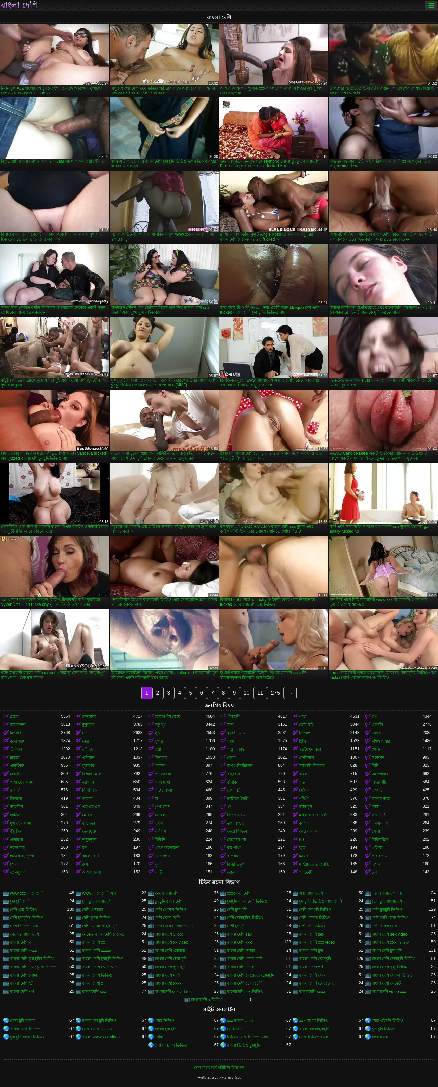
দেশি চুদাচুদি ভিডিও (387, 909)
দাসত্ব (159, 823)
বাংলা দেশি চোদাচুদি (315, 958)
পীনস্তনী (233, 716)
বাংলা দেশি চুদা (311, 950)
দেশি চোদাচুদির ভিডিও (245, 917)
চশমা (375, 806)
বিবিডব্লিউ (380, 839)
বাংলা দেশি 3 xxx (169, 934)
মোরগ (87, 815)
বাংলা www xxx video (101, 1037)
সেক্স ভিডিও (165, 1020)
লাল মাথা (162, 782)
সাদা (230, 724)
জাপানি (88, 782)
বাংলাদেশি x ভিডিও (207, 999)
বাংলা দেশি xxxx (23, 950)
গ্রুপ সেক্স (162, 806)
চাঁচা (85, 733)
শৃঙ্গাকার (88, 765)
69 (301, 839)
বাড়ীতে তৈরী (237, 798)
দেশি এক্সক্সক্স (92, 909)
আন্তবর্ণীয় (379, 782)
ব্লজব (14, 716)
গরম (230, 741)
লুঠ (157, 733)
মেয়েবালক (308, 831)
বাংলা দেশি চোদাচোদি (99, 967)
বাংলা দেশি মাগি (168, 975)
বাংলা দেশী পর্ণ (22, 991)
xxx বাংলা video (240, 1020)
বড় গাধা (234, 847)
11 (260, 693)
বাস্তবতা (88, 823)
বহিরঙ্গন (233, 774)
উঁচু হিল (16, 831)
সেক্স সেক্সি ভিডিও (97, 1029)
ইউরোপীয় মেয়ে (167, 716)
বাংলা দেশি (19, 5)
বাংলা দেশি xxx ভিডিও (390, 942)
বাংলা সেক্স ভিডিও (25, 1029)
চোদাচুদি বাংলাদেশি (387, 901)
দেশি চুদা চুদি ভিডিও (315, 909)
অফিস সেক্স (91, 872)
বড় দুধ (160, 724)
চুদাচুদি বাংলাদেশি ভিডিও (247, 901)
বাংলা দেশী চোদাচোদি (316, 983)
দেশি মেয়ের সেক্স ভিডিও (175, 926)
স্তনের (304, 856)
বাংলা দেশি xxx (239, 942)
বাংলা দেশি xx (93, 942)
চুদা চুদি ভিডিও (384, 1029)
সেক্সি (159, 1037)
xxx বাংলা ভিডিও (313, 1020)
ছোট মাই (306, 724)
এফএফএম (91, 806)
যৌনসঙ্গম (162, 856)
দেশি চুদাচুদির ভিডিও (26, 917)
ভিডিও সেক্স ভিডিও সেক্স (247, 1037)
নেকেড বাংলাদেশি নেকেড (103, 934)
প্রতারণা (16, 839)
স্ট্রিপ (302, 741)
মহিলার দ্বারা (381, 741)
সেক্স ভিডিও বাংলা (314, 1037)
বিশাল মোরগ (92, 774)
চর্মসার (304, 790)
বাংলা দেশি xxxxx (96, 950)
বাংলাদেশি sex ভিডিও (245, 991)
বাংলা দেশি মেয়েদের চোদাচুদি (250, 975)
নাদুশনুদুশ (89, 839)
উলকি (232, 782)
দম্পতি (377, 790)
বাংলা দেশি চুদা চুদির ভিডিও (32, 958)
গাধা (302, 716)
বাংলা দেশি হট (21, 983)
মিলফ (376, 733)
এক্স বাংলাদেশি (311, 893)
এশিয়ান (88, 757)
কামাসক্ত (17, 741)
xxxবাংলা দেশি (238, 893)
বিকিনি (160, 839)
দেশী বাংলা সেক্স (385, 926)
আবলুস (305, 806)
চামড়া (15, 757)
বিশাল (377, 864)
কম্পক (304, 823)
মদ (84, 847)
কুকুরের (88, 724)
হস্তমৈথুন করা (310, 749)
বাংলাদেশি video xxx (389, 991)
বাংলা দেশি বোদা (23, 975)
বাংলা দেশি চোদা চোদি (244, 958)
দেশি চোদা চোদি (167, 917)
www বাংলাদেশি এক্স (99, 893)
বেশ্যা (231, 757)
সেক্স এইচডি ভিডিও (388, 1020)
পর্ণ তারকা (163, 774)
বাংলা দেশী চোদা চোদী (244, 983)
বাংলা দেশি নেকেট (242, 967)
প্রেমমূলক (17, 872)
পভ (302, 782)
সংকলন (378, 757)
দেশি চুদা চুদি (237, 909)
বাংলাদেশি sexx (312, 991)
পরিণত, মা (380, 856)
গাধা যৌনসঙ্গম (22, 782)
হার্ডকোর (89, 716)
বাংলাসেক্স (380, 1037)
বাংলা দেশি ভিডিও (97, 975)
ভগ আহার (235, 823)
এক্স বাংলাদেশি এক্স (387, 893)
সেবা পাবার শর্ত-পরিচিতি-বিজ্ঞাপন (219, 1067)
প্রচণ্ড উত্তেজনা (167, 847)
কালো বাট (90, 856)
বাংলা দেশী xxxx (168, 983)
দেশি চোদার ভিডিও (314, 917)
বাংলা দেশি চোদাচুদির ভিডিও (33, 967)
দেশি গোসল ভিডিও (171, 909)
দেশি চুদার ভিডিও (96, 917)
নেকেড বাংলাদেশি (24, 934)
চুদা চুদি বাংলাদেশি (96, 901)
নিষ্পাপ (305, 733)
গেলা (376, 831)
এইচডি (377, 724)
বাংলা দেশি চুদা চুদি (387, 950)
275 (275, 693)
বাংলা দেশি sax (239, 934)
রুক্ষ (85, 864)
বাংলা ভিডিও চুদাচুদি (243, 1045)
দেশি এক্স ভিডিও (23, 909)
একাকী (15, 774)
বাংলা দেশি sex (311, 934)
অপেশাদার (380, 774)
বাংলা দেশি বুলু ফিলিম (390, 967)
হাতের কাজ (381, 798)
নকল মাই (17, 847)
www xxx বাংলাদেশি (27, 893)
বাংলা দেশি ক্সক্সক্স (241, 950)
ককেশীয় (16, 806)
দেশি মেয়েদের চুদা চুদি (99, 926)
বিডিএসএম (236, 815)
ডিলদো (16, 798)
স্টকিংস (16, 749)
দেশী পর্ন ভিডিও (312, 926)
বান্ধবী (15, 790)
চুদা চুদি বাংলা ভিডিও (27, 1037)
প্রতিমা (377, 847)
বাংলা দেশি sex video (390, 934)
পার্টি (158, 872)
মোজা (232, 872)
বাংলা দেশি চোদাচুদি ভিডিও (394, 958)
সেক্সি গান (235, 1029)
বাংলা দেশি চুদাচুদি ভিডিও (103, 958)
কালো (304, 774)
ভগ (374, 716)
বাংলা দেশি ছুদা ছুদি (170, 967)
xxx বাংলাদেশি (166, 893)
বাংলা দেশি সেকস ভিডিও (392, 975)
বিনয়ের (161, 757)
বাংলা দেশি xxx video (317, 942)
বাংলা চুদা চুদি (166, 1029)
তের (85, 741)
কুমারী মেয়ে (236, 733)
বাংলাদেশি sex (94, 991)
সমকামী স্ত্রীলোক (312, 765)
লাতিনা (16, 815)
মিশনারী (16, 733)
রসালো (161, 815)
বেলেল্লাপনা (236, 839)
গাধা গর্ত (379, 815)
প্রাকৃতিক (17, 765)
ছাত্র (302, 847)
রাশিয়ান (233, 856)
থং (229, 806)
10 (247, 693)
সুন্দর (159, 741)
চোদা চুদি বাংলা (22, 1020)
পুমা (158, 864)
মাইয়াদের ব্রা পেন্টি (314, 864)
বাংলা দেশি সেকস (313, 975)
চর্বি (374, 872)
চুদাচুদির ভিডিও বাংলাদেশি (320, 901)
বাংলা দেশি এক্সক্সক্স (170, 950)
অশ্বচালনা (17, 724)
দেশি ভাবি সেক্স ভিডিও (390, 917)
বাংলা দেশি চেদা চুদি (170, 958)
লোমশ (160, 765)
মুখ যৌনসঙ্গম (20, 823)
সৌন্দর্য (87, 749)
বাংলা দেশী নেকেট (386, 983)
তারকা (87, 798)
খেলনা (377, 749)
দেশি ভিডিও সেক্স (24, 926)
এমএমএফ (380, 823)
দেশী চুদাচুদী (236, 926)
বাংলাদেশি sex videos (173, 991)
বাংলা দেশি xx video (172, 942)
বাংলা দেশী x (92, 983)
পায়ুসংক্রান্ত (236, 749)
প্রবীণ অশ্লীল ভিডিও (171, 1045)
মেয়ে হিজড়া (237, 831)
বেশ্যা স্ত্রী (233, 790)
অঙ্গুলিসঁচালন (240, 765)
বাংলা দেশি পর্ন (311, 967)
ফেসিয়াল (306, 757)
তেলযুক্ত (89, 831)
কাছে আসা (163, 790)
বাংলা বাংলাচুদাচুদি (314, 1029)
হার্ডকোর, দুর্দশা (22, 856)
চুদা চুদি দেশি (20, 901)
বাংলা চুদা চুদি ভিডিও (99, 1020)
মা (156, 798)
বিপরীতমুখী (236, 864)
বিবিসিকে (89, 790)
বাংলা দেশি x (20, 942)
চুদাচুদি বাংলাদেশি (168, 901)
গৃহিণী (303, 798)
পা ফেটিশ (306, 872)
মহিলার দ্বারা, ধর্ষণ (313, 815)
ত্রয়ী (158, 749)
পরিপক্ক (161, 831)
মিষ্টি (375, 765)
